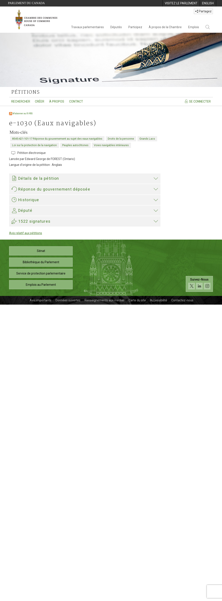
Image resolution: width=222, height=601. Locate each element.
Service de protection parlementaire (40, 570)
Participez (135, 27)
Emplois (193, 27)
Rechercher (20, 101)
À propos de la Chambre (165, 27)
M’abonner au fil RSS (21, 113)
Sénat (41, 547)
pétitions (25, 92)
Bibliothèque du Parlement (41, 558)
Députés (116, 27)
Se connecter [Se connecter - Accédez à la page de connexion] (197, 101)
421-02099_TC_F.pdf (32, 383)
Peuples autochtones (75, 145)
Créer (39, 101)
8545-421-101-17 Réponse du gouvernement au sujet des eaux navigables (57, 138)
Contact (76, 101)
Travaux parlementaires (87, 27)
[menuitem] (181, 3)
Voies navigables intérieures (111, 145)
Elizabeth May (22, 437)
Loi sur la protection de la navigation (34, 145)
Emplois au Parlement (41, 581)
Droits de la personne (121, 138)
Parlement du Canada (26, 3)
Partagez (203, 11)
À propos (56, 101)
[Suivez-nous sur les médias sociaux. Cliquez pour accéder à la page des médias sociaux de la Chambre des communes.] (199, 580)
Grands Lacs (147, 138)
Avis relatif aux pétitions (25, 529)
